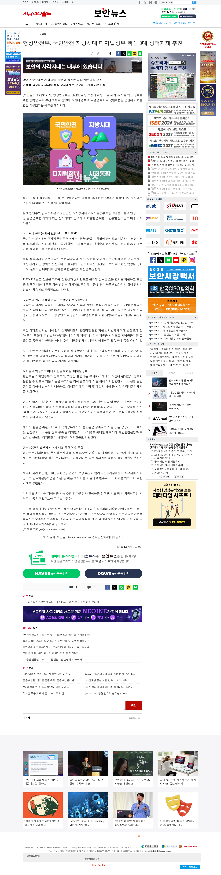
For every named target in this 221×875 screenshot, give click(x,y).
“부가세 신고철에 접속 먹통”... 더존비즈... (172, 349)
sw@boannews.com (51, 529)
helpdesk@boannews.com (161, 851)
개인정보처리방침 (64, 836)
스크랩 (55, 2)
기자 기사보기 (129, 547)
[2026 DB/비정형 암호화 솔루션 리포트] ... (108, 693)
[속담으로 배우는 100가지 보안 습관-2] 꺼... (47, 674)
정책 (44, 34)
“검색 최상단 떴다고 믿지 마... (172, 322)
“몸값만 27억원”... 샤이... (169, 334)
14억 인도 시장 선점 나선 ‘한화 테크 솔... (171, 361)
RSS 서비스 (145, 836)
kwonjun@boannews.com (111, 859)
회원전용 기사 (163, 23)
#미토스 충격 (111, 23)
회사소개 (27, 836)
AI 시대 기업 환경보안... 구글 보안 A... (170, 353)
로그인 (26, 2)
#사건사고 (77, 23)
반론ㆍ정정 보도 (189, 867)
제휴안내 (120, 836)
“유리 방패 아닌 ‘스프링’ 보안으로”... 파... (46, 687)
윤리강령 (97, 836)
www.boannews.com (81, 537)
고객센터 (108, 836)
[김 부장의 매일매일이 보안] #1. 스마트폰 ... (109, 687)
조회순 (154, 373)
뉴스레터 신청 (67, 2)
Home (25, 34)
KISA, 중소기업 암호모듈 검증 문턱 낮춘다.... (110, 674)
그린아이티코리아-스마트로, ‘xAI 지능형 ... (172, 357)
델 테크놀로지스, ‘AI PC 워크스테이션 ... (171, 365)
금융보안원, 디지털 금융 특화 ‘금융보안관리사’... (50, 680)
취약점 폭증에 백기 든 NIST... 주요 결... (44, 693)
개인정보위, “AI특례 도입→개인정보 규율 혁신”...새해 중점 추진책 (62, 601)
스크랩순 (189, 373)
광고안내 (38, 836)
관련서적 (131, 836)
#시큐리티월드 (59, 23)
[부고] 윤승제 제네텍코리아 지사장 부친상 (173, 169)
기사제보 (46, 2)
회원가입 (35, 2)
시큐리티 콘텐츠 (186, 23)
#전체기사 (41, 23)
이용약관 (49, 836)
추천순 (172, 373)
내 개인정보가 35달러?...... (170, 330)
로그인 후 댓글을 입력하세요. (74, 705)
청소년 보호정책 (83, 836)
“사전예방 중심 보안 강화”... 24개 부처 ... (107, 680)
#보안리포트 (94, 23)
